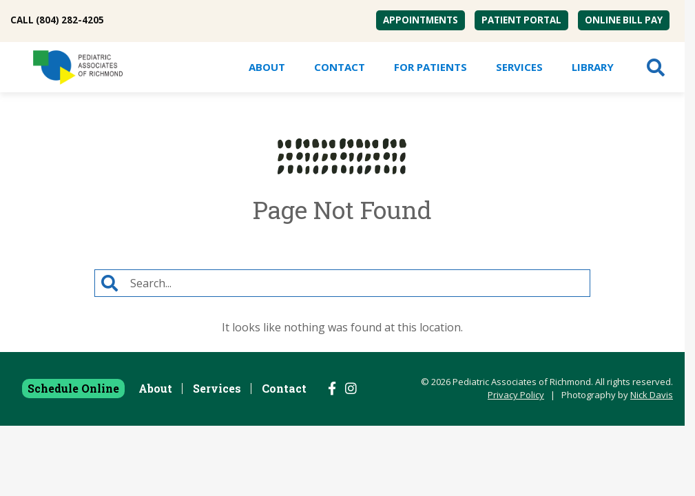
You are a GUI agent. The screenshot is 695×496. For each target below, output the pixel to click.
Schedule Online (73, 388)
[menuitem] (420, 20)
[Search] (357, 283)
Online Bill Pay (624, 20)
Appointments (420, 20)
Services (519, 67)
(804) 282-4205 (70, 20)
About (267, 67)
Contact (339, 67)
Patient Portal (521, 20)
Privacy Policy (516, 395)
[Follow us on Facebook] (332, 388)
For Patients (430, 67)
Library (593, 67)
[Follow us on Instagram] (351, 388)
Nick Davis (651, 395)
